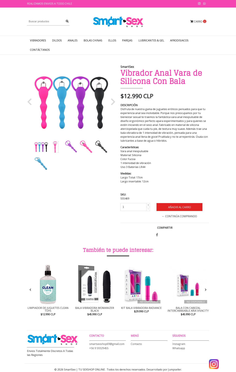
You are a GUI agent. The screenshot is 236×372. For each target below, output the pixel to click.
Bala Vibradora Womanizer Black (94, 309)
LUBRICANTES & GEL (151, 40)
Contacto (136, 344)
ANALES (73, 40)
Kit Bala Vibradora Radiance (141, 308)
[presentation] (30, 290)
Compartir (164, 228)
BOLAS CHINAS (93, 40)
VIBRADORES (38, 40)
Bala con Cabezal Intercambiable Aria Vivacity (188, 309)
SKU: (123, 194)
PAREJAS (127, 40)
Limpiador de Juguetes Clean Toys (48, 309)
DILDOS (57, 40)
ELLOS (112, 40)
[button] (30, 102)
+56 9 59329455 (98, 348)
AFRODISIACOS (179, 40)
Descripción (129, 105)
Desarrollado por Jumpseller (163, 370)
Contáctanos (40, 50)
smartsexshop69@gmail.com (106, 344)
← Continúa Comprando (179, 216)
